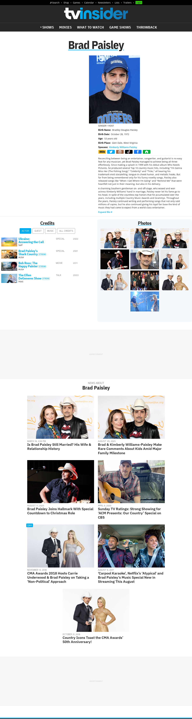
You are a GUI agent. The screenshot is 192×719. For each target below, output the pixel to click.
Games (76, 2)
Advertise (113, 664)
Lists (117, 2)
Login (139, 2)
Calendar (89, 2)
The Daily (14, 679)
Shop (66, 2)
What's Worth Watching (39, 679)
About (102, 664)
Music (50, 162)
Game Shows (120, 27)
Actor (25, 162)
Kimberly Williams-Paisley (123, 78)
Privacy (103, 669)
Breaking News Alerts (69, 679)
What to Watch (90, 27)
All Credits (66, 162)
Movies (65, 27)
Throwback (146, 27)
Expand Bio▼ (105, 143)
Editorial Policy (130, 664)
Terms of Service (119, 669)
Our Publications (115, 678)
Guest (38, 162)
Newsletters (104, 2)
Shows (48, 27)
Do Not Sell (137, 669)
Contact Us (148, 664)
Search (56, 2)
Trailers (127, 2)
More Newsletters (17, 688)
